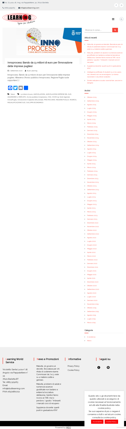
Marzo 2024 (91, 167)
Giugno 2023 (91, 201)
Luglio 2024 (91, 153)
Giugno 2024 (91, 156)
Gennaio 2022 (92, 263)
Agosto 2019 (91, 315)
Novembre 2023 (93, 182)
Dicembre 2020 (92, 282)
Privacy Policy (73, 366)
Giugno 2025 (91, 112)
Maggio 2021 (91, 274)
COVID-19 (55, 97)
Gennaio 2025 (92, 130)
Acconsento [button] (97, 422)
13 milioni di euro (27, 94)
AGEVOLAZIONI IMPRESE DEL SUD (58, 94)
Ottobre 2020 (92, 286)
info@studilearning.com (29, 8)
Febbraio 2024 (92, 171)
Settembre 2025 (93, 101)
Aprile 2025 (91, 119)
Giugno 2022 (92, 245)
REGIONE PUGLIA (62, 100)
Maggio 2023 (91, 204)
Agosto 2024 (91, 149)
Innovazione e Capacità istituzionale (30, 100)
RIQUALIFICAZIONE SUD (16, 102)
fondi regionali (65, 97)
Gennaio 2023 (92, 219)
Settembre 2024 (93, 145)
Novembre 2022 (93, 226)
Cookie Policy (73, 370)
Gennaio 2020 (92, 300)
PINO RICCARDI (49, 100)
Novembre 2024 (93, 138)
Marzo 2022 (91, 256)
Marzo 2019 (91, 322)
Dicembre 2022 (92, 223)
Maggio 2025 (91, 116)
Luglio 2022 (91, 241)
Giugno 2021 (91, 271)
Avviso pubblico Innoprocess (37, 97)
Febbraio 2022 (92, 260)
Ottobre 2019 (91, 308)
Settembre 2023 (93, 189)
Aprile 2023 (91, 208)
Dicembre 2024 (92, 134)
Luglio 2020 (91, 297)
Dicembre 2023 (92, 178)
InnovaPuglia (12, 100)
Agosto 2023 (91, 193)
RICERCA (73, 100)
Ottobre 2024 (91, 141)
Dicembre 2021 (92, 267)
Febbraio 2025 (92, 127)
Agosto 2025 (91, 105)
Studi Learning (32, 71)
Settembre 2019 (93, 311)
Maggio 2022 (92, 249)
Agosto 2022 (91, 238)
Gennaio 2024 (92, 175)
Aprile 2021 (91, 278)
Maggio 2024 (91, 160)
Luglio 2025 (91, 108)
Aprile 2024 (91, 164)
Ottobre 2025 (91, 97)
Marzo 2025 (91, 123)
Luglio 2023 (91, 197)
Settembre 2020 (93, 289)
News (13, 94)
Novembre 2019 (92, 304)
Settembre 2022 (93, 234)
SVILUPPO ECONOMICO (34, 102)
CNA (49, 97)
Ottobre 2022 (92, 230)
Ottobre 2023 (91, 186)
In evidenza (91, 337)
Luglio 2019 (91, 319)
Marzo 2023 (91, 212)
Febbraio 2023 (92, 215)
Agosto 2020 (91, 293)
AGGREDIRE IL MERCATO (17, 97)
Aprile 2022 (91, 252)
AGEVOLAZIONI (39, 94)
